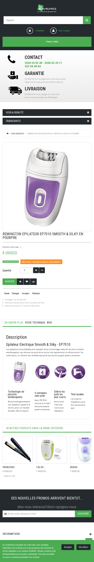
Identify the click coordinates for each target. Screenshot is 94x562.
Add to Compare (33, 281)
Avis (49, 322)
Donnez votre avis (11, 247)
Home (7, 133)
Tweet (6, 293)
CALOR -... (41, 467)
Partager (15, 293)
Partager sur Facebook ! (16, 299)
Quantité (7, 270)
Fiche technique (35, 322)
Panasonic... (9, 467)
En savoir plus (13, 322)
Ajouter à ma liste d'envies (27, 281)
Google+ (25, 293)
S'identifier (39, 30)
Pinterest (36, 293)
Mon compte (64, 30)
